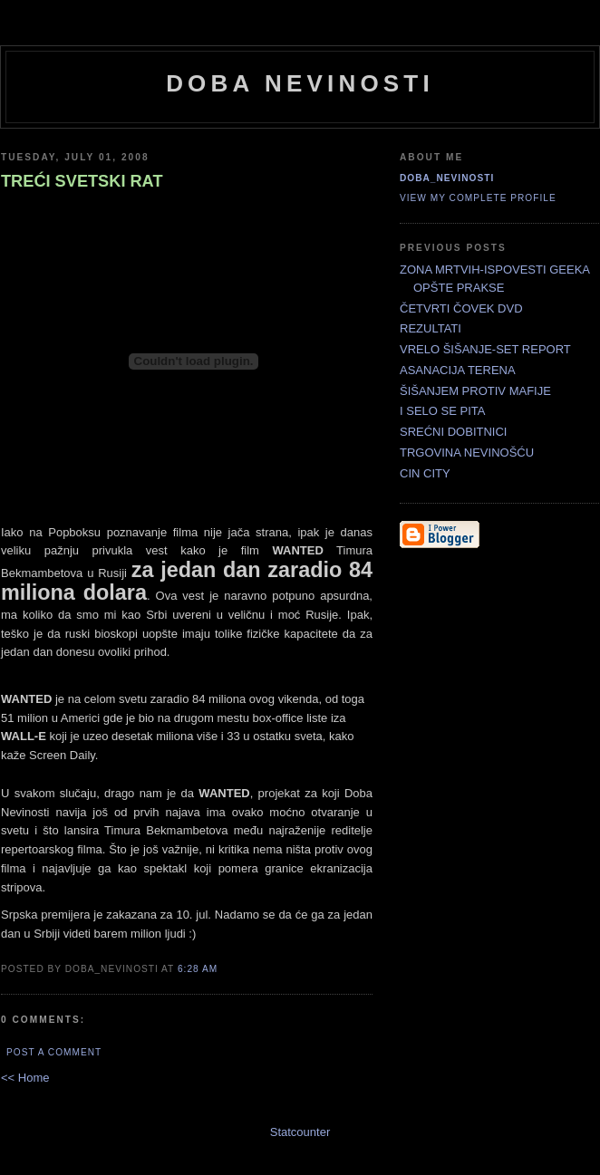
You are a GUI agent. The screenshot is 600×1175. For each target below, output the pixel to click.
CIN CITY (425, 473)
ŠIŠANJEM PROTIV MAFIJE (475, 391)
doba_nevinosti (447, 178)
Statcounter (300, 1132)
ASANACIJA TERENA (458, 370)
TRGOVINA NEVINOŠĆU (467, 452)
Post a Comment (54, 1052)
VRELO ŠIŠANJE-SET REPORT (485, 349)
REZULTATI (430, 328)
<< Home (25, 1077)
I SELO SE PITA (442, 411)
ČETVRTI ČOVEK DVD (461, 308)
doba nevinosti (300, 83)
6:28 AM (198, 969)
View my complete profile (478, 198)
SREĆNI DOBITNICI (453, 431)
